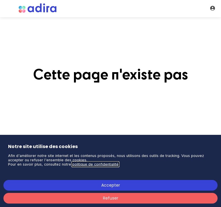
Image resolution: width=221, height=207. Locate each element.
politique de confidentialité (95, 164)
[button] (8, 8)
